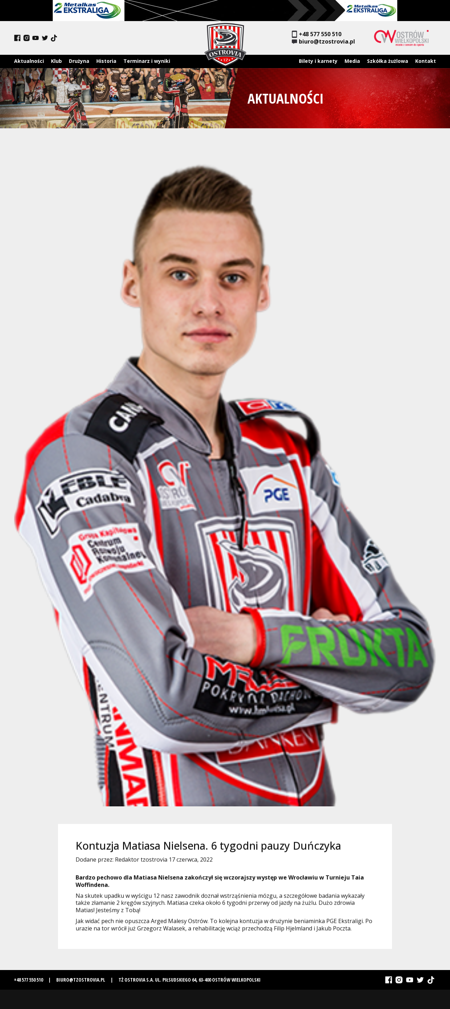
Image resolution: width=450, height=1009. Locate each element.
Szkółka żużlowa (387, 61)
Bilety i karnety (318, 61)
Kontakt (425, 61)
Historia (106, 61)
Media (352, 61)
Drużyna (79, 61)
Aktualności (29, 61)
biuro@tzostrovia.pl (323, 41)
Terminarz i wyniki (146, 61)
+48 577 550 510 (316, 34)
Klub (56, 61)
